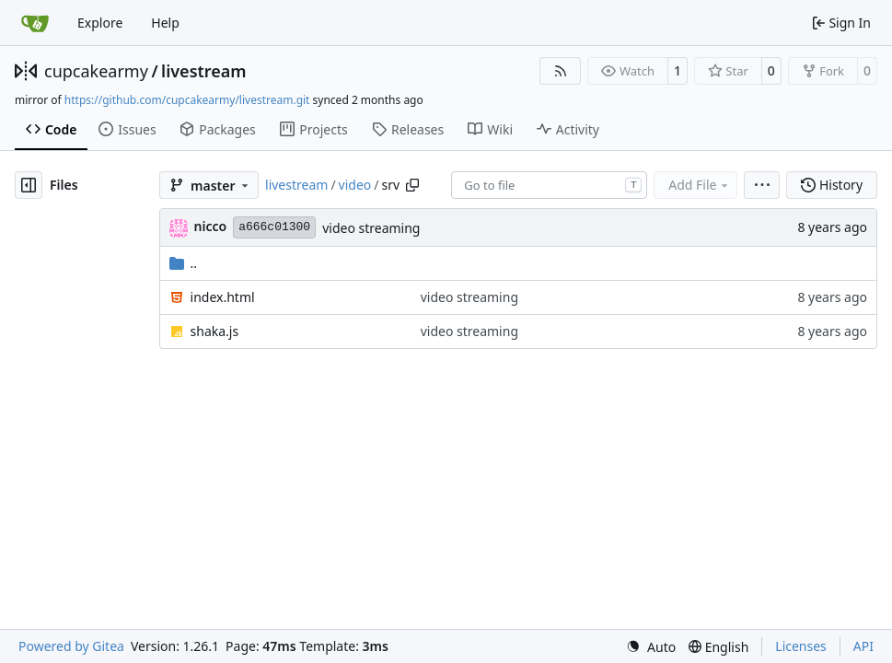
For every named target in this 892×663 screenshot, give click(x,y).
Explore (99, 22)
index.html (223, 297)
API (863, 646)
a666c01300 (274, 227)
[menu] (762, 185)
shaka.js (215, 331)
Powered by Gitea (71, 646)
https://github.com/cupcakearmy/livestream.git (187, 100)
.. (183, 263)
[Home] (35, 23)
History (832, 184)
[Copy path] (412, 185)
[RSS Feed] (560, 71)
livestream (204, 71)
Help (165, 22)
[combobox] (549, 185)
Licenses (801, 646)
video (355, 184)
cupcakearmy (96, 71)
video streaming (371, 228)
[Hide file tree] (28, 185)
